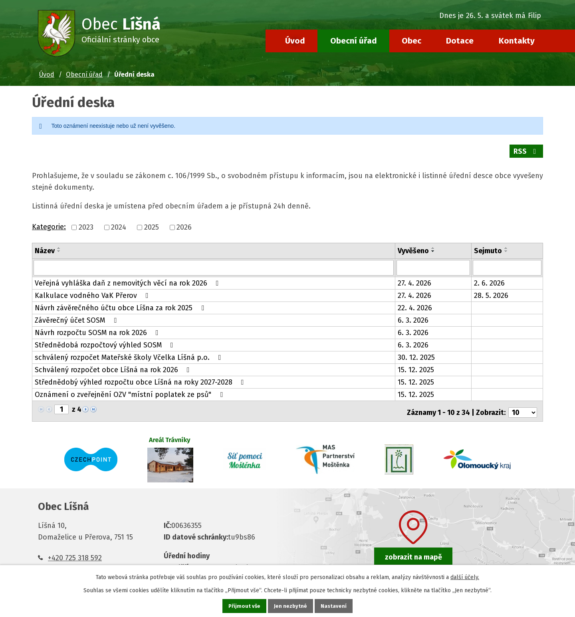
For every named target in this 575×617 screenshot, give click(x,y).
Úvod (295, 41)
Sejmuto (488, 246)
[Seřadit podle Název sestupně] (59, 246)
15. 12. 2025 (416, 364)
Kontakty (517, 41)
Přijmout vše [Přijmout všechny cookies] (243, 605)
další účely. (464, 576)
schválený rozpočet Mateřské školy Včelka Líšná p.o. (129, 352)
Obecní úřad (353, 41)
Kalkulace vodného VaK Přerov (93, 290)
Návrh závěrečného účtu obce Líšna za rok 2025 (121, 302)
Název (45, 246)
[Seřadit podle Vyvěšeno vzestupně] (433, 243)
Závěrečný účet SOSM (77, 315)
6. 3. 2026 (413, 315)
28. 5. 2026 (491, 290)
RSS (526, 151)
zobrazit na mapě (413, 549)
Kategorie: (49, 222)
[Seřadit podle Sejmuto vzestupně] (506, 243)
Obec (411, 41)
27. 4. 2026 (414, 278)
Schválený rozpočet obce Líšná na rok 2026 (114, 364)
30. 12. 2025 (416, 352)
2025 (151, 222)
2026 (184, 222)
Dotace (460, 41)
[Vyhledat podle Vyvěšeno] (433, 262)
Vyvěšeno (413, 246)
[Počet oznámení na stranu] (522, 404)
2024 (118, 222)
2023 (86, 222)
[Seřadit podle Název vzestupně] (59, 243)
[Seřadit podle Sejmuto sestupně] (506, 246)
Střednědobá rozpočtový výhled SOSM (105, 339)
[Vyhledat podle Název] (214, 262)
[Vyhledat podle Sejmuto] (507, 262)
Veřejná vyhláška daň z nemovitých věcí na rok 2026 (128, 278)
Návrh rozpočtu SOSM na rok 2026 (98, 327)
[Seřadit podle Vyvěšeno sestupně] (433, 246)
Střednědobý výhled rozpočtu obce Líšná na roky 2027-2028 (141, 377)
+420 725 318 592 (75, 549)
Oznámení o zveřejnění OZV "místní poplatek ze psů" (130, 389)
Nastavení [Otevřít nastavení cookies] (334, 605)
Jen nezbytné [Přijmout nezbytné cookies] (291, 605)
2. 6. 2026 (489, 278)
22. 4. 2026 (415, 302)
